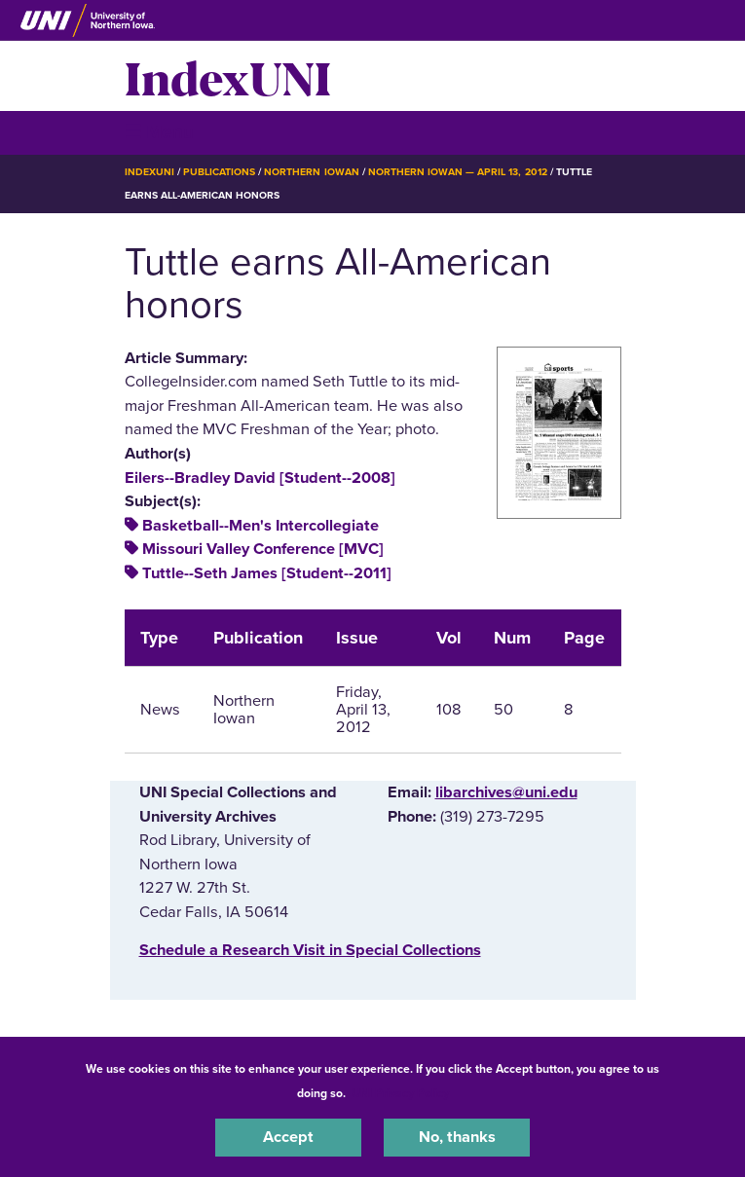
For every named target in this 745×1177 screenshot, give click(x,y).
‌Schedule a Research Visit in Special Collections (310, 950)
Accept (288, 1137)
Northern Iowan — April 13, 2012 (457, 172)
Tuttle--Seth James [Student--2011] (266, 573)
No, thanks (457, 1137)
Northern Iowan (311, 172)
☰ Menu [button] (159, 132)
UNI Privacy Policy (400, 1093)
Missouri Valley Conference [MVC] (263, 549)
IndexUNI (228, 76)
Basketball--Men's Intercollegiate (260, 525)
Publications (219, 172)
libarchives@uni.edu (506, 792)
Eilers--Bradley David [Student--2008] (260, 478)
